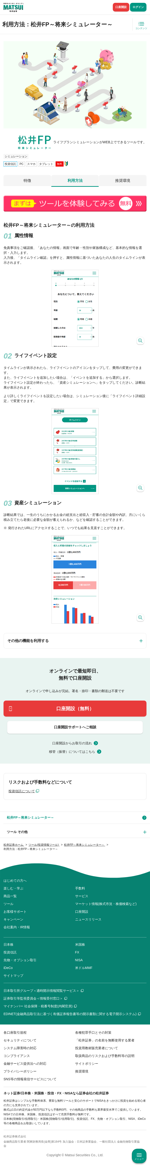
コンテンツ (141, 28)
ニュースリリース (88, 919)
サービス (81, 896)
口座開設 (121, 7)
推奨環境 (122, 181)
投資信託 (10, 952)
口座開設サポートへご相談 (75, 727)
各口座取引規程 (15, 1032)
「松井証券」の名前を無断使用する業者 (104, 1040)
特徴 (27, 181)
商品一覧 (10, 896)
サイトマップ (13, 975)
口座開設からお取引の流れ (72, 743)
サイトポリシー (86, 1063)
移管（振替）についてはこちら (72, 751)
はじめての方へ (15, 880)
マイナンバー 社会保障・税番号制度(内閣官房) (40, 1006)
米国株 (80, 944)
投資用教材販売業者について (96, 1048)
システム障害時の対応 (20, 1048)
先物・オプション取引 (20, 960)
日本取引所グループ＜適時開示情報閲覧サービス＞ (44, 991)
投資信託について (21, 791)
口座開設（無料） (75, 708)
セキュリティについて (20, 1040)
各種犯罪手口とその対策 (93, 1032)
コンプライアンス (17, 1056)
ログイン (138, 7)
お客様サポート (15, 911)
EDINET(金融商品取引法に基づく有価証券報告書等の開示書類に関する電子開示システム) (72, 1014)
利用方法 (75, 181)
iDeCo (8, 968)
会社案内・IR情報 (17, 927)
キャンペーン (13, 919)
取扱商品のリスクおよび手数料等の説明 (104, 1056)
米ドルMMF (84, 968)
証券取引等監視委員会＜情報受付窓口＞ (35, 998)
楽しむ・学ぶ (13, 888)
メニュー (139, 1159)
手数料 (80, 888)
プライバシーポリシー (20, 1071)
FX (77, 952)
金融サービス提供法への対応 (25, 1063)
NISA (79, 960)
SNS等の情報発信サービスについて (30, 1079)
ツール (8, 904)
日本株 (8, 944)
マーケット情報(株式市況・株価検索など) (106, 904)
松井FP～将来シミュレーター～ (30, 817)
